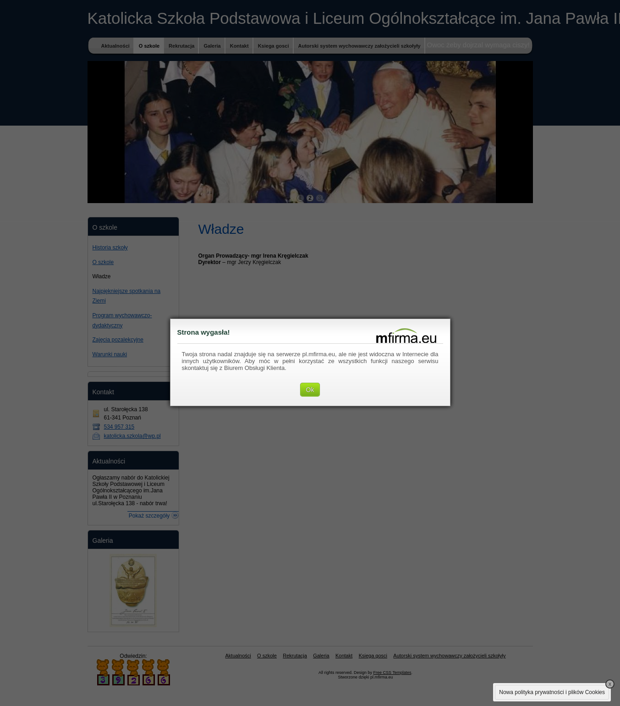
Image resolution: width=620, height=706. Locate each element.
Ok (310, 389)
